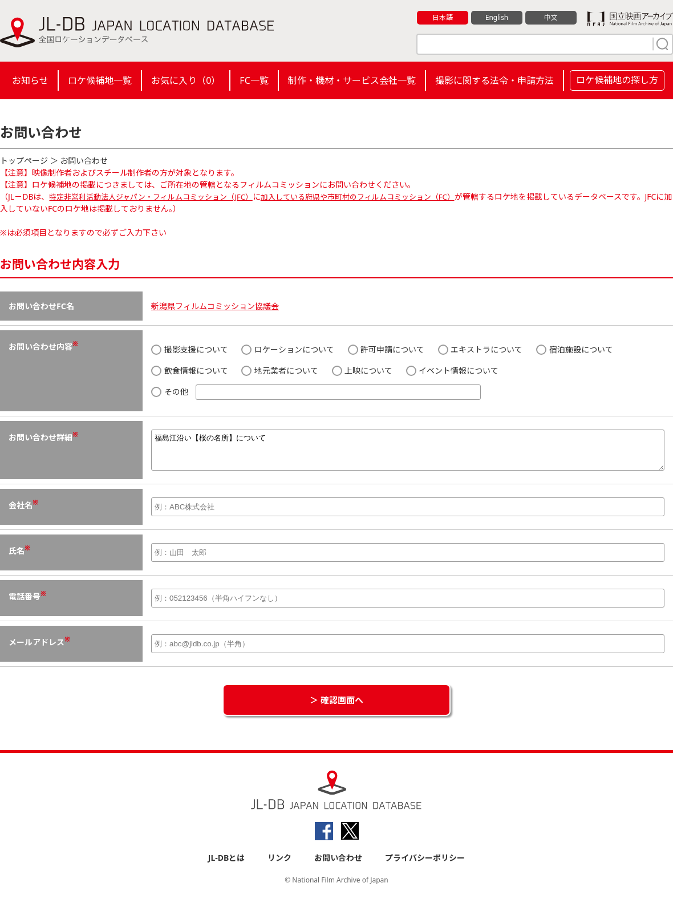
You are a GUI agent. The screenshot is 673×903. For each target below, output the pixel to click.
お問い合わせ (338, 864)
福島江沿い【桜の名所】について (407, 453)
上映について (362, 370)
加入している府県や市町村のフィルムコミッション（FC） (380, 196)
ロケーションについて (287, 349)
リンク (279, 864)
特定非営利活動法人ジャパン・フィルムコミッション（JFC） (158, 196)
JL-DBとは (226, 864)
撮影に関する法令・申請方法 (494, 80)
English (496, 18)
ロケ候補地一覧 (100, 80)
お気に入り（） (185, 80)
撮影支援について (189, 349)
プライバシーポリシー (425, 864)
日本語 (443, 18)
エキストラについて (480, 349)
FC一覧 (254, 80)
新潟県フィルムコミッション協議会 (215, 306)
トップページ (24, 160)
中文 (551, 18)
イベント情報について (452, 370)
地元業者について (279, 370)
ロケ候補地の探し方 (617, 80)
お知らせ (30, 80)
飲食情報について (189, 370)
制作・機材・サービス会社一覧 (352, 80)
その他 (316, 392)
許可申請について (386, 349)
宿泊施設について (574, 349)
